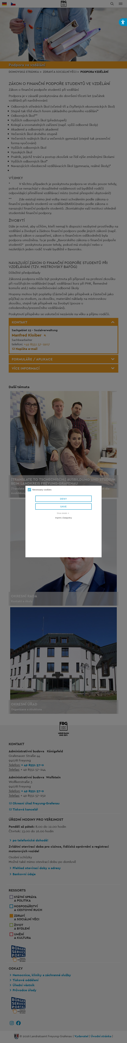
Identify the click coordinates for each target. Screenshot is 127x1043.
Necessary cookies (39, 489)
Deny (63, 498)
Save (63, 506)
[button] (123, 22)
